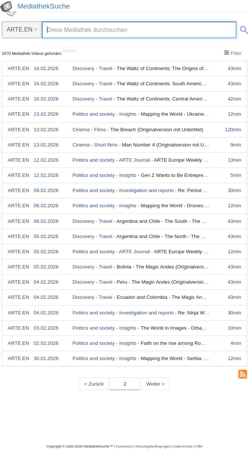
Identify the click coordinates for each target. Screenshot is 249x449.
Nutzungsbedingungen (153, 446)
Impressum (124, 446)
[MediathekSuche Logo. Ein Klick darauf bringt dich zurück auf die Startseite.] (8, 8)
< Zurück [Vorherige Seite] (94, 384)
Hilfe (198, 446)
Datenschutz (182, 446)
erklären (70, 51)
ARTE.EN (22, 29)
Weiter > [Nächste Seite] (155, 384)
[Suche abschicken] (242, 28)
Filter (233, 53)
